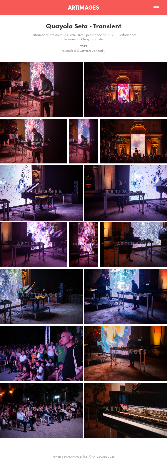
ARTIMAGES (83, 7)
